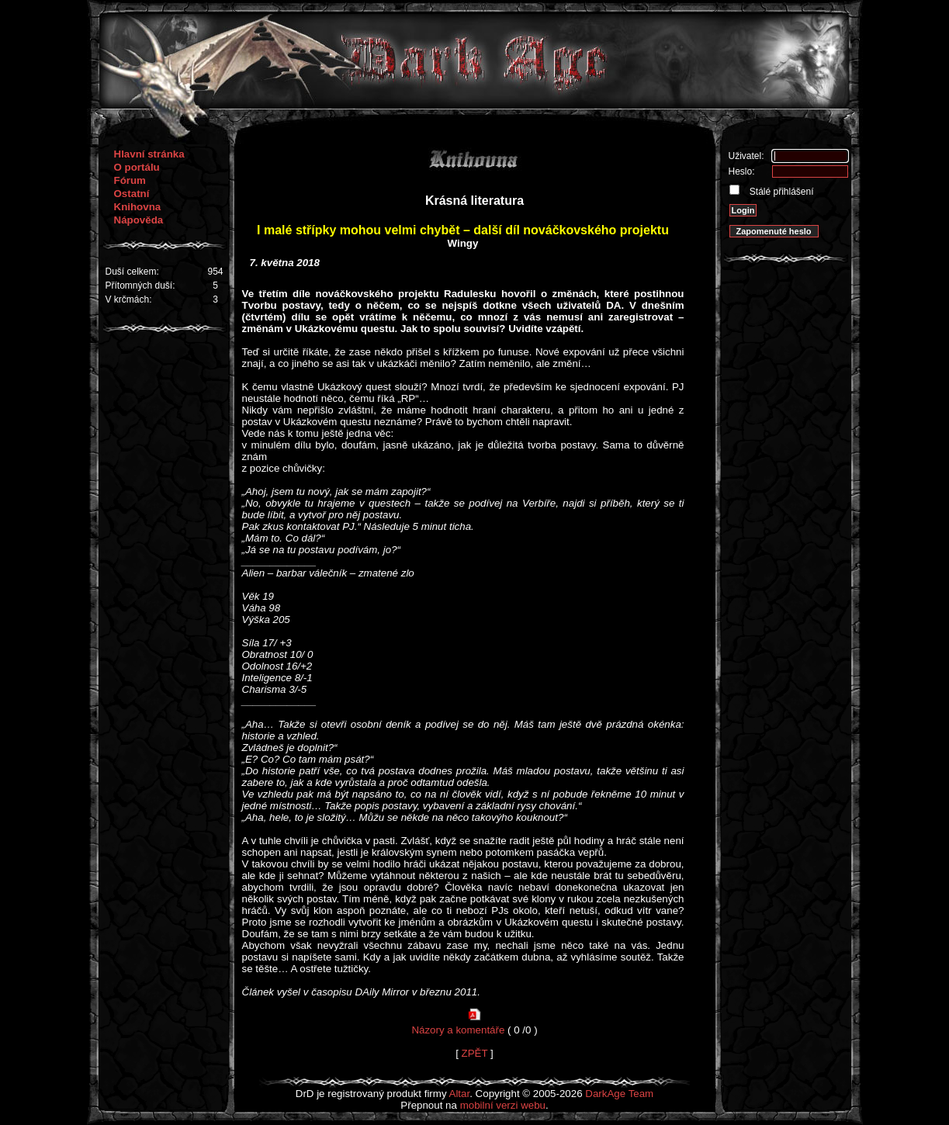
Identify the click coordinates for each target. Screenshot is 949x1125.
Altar (459, 1093)
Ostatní (132, 193)
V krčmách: (129, 299)
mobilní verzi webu (503, 1105)
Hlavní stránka (149, 154)
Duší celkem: (132, 271)
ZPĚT (475, 1053)
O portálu (137, 167)
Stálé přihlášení (780, 191)
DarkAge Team (619, 1093)
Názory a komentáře (457, 1030)
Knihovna (137, 207)
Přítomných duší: (140, 285)
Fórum (130, 180)
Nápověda (139, 220)
